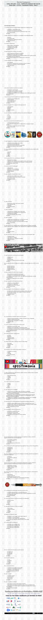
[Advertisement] (21, 14)
